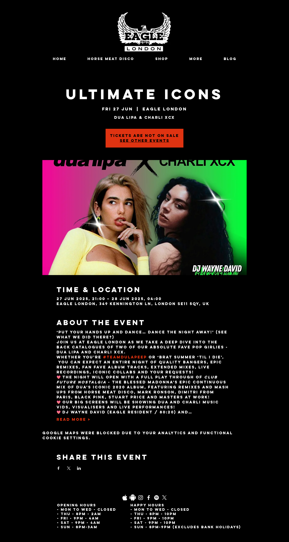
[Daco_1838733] (133, 497)
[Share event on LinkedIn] (79, 468)
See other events (144, 140)
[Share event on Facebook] (59, 468)
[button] (196, 58)
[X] (164, 497)
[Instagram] (141, 497)
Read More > (74, 419)
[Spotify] (156, 497)
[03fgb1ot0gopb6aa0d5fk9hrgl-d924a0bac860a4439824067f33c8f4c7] (125, 497)
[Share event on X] (69, 468)
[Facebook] (148, 497)
